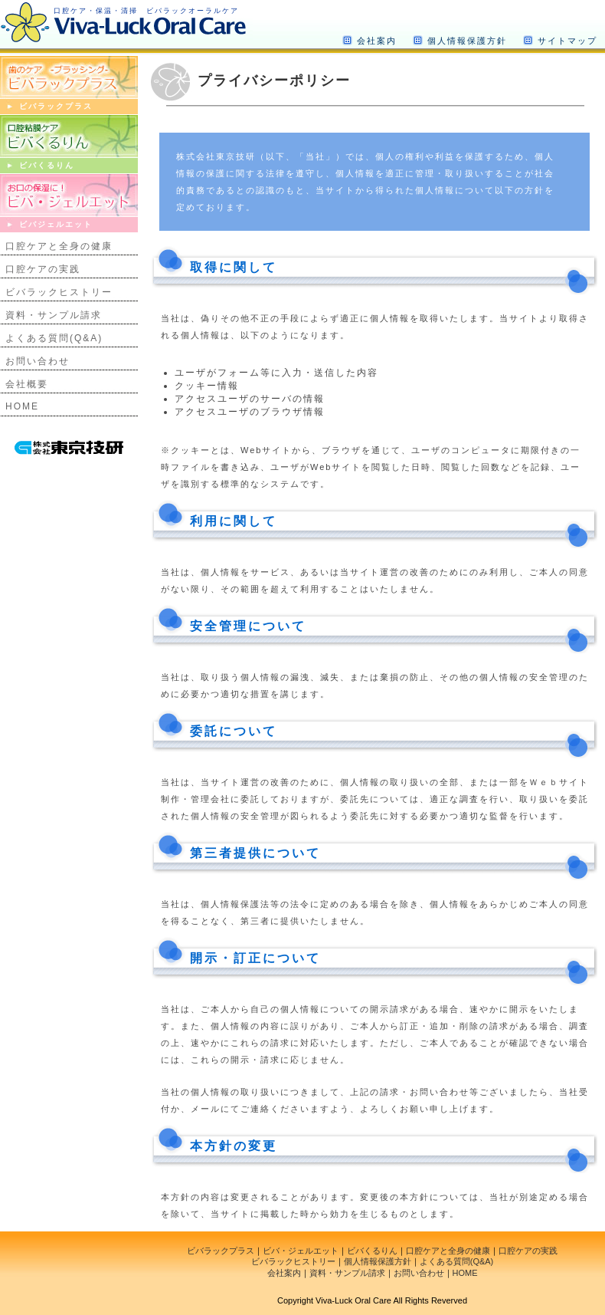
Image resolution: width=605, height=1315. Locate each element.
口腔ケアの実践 (42, 269)
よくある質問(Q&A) (54, 338)
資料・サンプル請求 (53, 315)
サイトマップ (567, 40)
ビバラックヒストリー (59, 292)
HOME (22, 406)
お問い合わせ (37, 361)
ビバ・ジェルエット (300, 1250)
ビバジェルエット (56, 224)
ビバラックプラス (56, 106)
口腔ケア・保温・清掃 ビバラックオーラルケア (146, 11)
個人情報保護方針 (467, 40)
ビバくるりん (46, 165)
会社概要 (26, 384)
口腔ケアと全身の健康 (59, 246)
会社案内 (377, 40)
